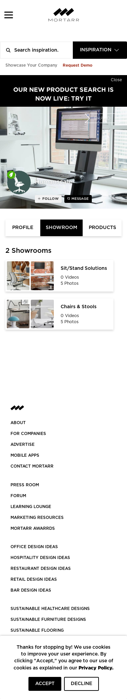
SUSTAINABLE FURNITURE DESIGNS (48, 619)
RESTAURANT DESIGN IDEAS (40, 568)
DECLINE (81, 683)
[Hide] (116, 78)
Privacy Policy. (96, 667)
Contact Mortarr (32, 466)
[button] (8, 15)
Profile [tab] (22, 227)
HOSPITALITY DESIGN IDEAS (40, 558)
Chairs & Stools (79, 306)
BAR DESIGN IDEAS (30, 590)
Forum (18, 496)
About (18, 423)
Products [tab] (102, 227)
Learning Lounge (30, 507)
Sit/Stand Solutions (84, 268)
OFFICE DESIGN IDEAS (34, 547)
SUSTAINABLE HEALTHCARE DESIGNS (50, 609)
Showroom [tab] (61, 227)
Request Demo (77, 65)
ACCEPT (45, 683)
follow (50, 198)
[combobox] (100, 50)
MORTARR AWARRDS (32, 528)
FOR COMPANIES (28, 434)
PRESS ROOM (24, 485)
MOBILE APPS (24, 455)
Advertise (22, 444)
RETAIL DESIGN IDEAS (33, 579)
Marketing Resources (37, 517)
